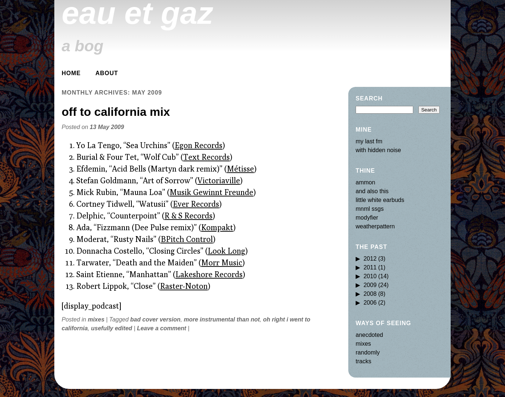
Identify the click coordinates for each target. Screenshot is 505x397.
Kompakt (217, 227)
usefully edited (111, 328)
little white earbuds (380, 200)
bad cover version (155, 319)
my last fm (369, 141)
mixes (96, 319)
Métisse (240, 168)
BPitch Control (187, 239)
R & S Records (188, 215)
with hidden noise (378, 150)
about (106, 73)
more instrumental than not (222, 319)
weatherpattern (375, 226)
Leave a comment (161, 328)
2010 (370, 276)
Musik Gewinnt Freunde (211, 192)
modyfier (367, 217)
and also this (372, 191)
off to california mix (116, 111)
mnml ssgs (370, 209)
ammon (365, 182)
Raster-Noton (184, 286)
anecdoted (369, 335)
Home (71, 73)
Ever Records (196, 204)
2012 (370, 259)
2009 (370, 285)
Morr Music (221, 262)
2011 (370, 267)
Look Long (226, 251)
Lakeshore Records (209, 274)
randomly (368, 352)
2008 (370, 294)
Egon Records (198, 145)
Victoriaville (218, 180)
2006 (370, 302)
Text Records (206, 157)
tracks (363, 361)
